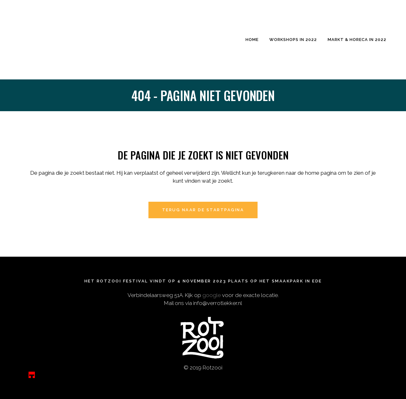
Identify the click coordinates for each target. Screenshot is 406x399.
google (211, 295)
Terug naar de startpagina (203, 209)
